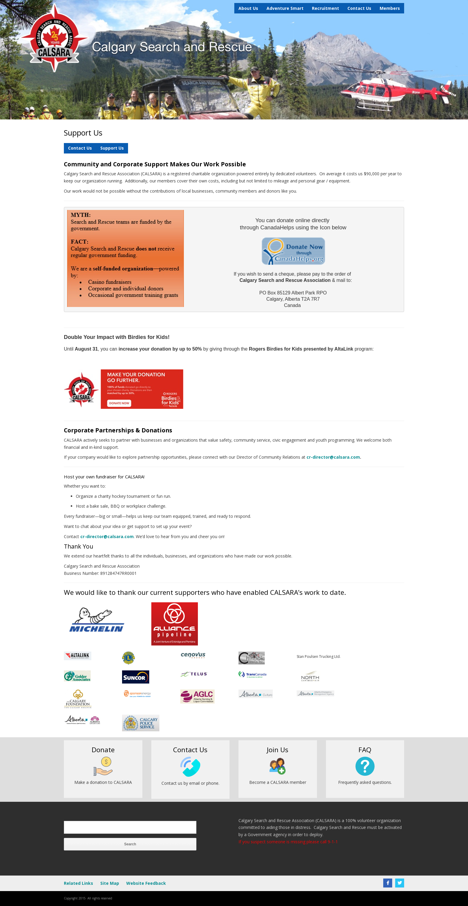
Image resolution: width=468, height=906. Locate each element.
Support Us (112, 148)
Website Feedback (146, 883)
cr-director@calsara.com (333, 457)
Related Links (78, 883)
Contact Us (359, 8)
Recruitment (325, 8)
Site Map (109, 883)
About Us (248, 8)
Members (390, 8)
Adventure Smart (285, 8)
